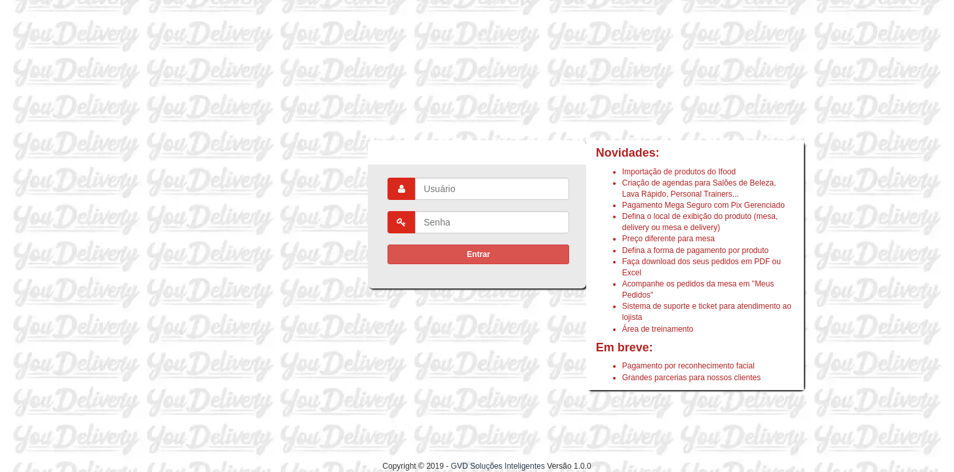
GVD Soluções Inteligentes (498, 466)
